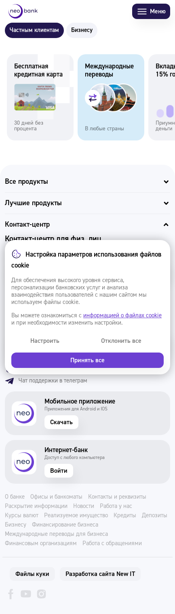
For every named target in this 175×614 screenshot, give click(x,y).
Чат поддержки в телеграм (46, 381)
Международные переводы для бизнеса (56, 534)
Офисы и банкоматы (56, 497)
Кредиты (125, 515)
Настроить (44, 341)
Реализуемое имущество (76, 515)
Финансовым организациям (41, 543)
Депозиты (154, 515)
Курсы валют (21, 515)
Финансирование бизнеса (65, 525)
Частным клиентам (34, 30)
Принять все (87, 360)
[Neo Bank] (23, 11)
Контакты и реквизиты (117, 497)
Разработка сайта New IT (100, 574)
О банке (15, 497)
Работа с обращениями (112, 543)
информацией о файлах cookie (122, 315)
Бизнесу (82, 30)
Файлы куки (32, 574)
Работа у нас (116, 506)
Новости (83, 506)
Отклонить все (121, 341)
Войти (58, 471)
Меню (151, 11)
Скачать (61, 422)
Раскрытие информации (36, 506)
